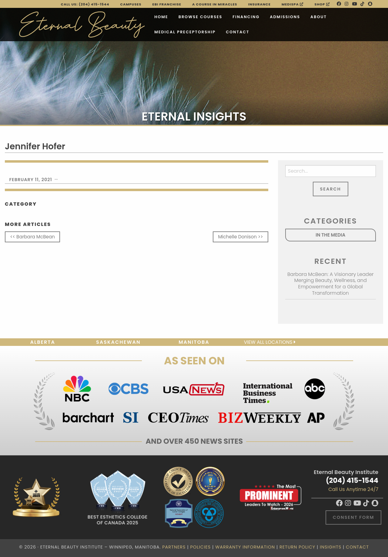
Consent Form (353, 517)
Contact (210, 30)
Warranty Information (245, 547)
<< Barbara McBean (32, 237)
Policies (200, 547)
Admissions (258, 15)
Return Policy (297, 547)
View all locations (269, 342)
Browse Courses (174, 15)
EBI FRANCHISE (166, 4)
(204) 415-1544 (352, 480)
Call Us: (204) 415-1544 (85, 4)
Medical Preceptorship (158, 30)
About (291, 15)
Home (134, 15)
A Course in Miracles (214, 4)
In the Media (330, 235)
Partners (174, 547)
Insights (330, 547)
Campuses (131, 4)
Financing (219, 15)
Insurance (259, 4)
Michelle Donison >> (240, 237)
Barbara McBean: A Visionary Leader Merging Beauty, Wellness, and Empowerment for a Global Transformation (330, 284)
